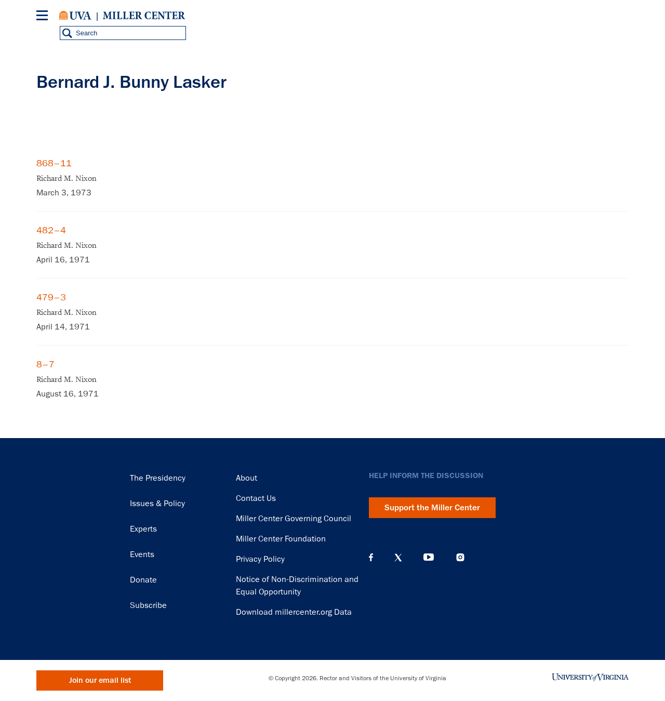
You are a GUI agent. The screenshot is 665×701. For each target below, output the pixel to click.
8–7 (45, 364)
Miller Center (144, 15)
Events (142, 554)
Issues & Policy (157, 503)
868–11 (54, 163)
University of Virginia (75, 15)
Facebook (371, 557)
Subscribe (148, 605)
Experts (143, 529)
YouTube (428, 557)
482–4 (51, 230)
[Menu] (44, 16)
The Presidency (157, 478)
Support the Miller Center (432, 507)
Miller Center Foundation (281, 539)
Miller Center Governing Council (293, 518)
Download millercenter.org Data (294, 612)
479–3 (51, 297)
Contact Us (256, 498)
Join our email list (100, 680)
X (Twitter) (398, 557)
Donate (143, 580)
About (246, 478)
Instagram (460, 557)
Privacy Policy (260, 559)
